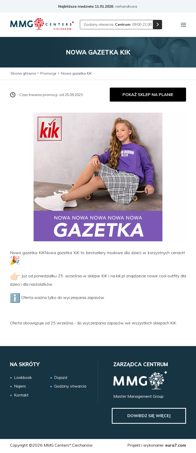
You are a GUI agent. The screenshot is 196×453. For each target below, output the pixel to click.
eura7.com (175, 445)
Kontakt (21, 395)
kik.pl (120, 275)
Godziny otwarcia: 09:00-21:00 (118, 24)
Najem (20, 386)
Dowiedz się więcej (148, 415)
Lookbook (23, 377)
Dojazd (60, 377)
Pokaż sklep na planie (147, 94)
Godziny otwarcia (70, 386)
